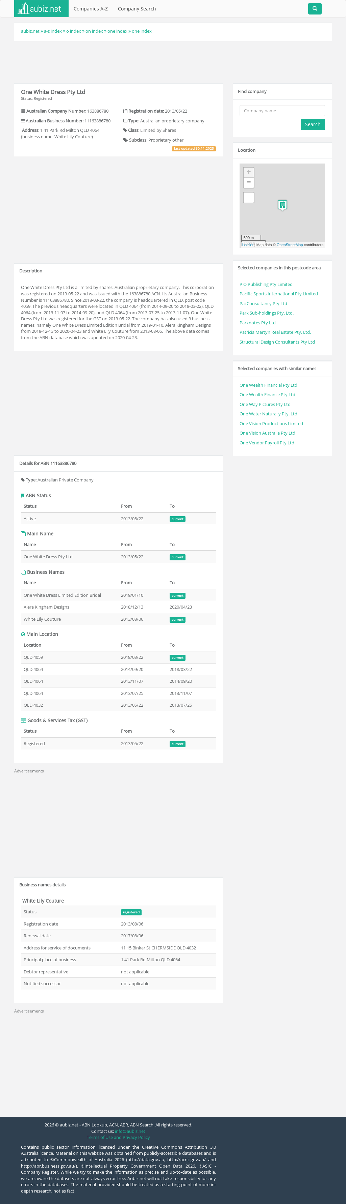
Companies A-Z (91, 8)
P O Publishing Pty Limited (266, 284)
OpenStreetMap (290, 245)
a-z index (53, 31)
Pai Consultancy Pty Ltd (263, 303)
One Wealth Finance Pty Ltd (267, 394)
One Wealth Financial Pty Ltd (268, 385)
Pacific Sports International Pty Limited (279, 294)
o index (73, 31)
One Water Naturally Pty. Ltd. (269, 414)
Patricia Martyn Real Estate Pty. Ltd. (275, 332)
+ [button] (249, 173)
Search (313, 124)
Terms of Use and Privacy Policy (118, 1137)
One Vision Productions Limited (271, 423)
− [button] (249, 183)
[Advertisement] (173, 61)
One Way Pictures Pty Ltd (265, 404)
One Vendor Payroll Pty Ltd (267, 443)
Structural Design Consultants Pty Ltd (277, 342)
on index (94, 31)
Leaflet (247, 245)
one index (117, 31)
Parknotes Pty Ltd (258, 323)
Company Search (137, 8)
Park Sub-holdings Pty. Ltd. (267, 313)
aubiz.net (30, 31)
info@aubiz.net (130, 1131)
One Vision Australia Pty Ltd (267, 433)
